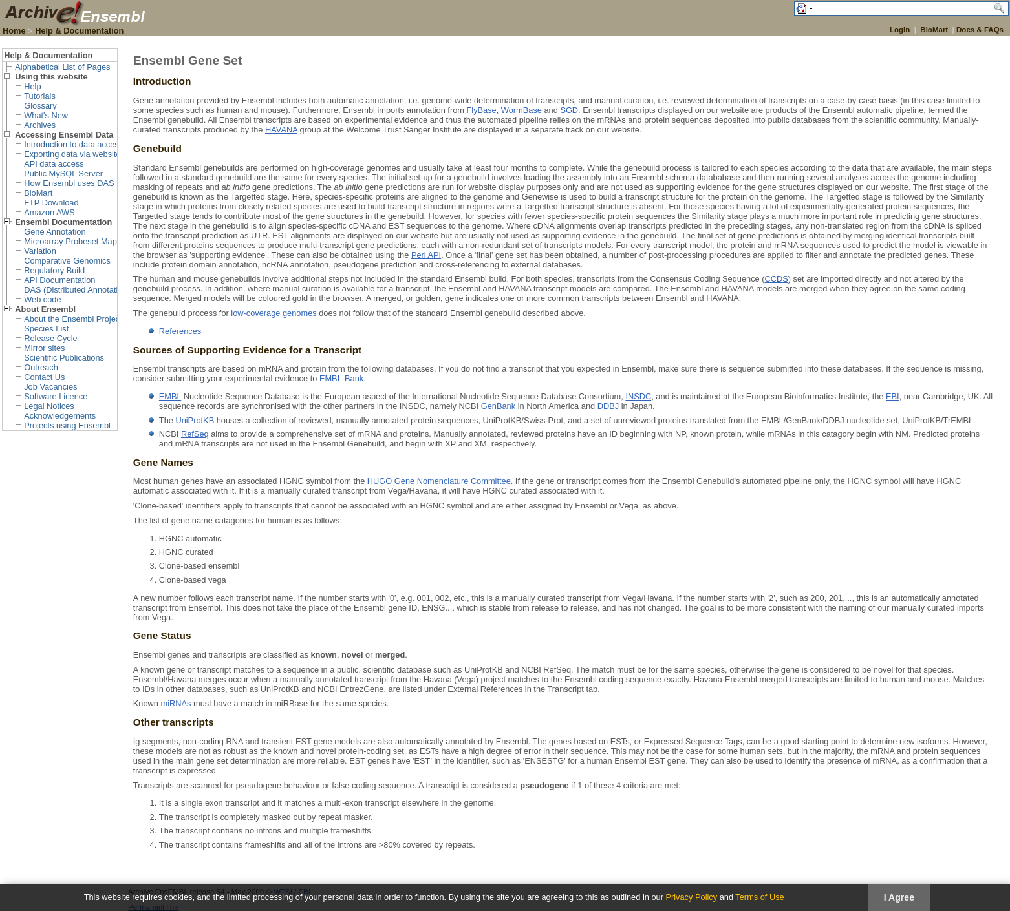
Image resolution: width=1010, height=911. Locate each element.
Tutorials (40, 96)
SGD (569, 110)
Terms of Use (759, 897)
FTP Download (51, 202)
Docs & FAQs (980, 30)
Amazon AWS (49, 212)
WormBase (521, 110)
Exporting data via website (72, 154)
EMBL (170, 396)
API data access (53, 164)
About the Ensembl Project (73, 319)
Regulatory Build (54, 270)
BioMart (934, 30)
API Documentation (59, 280)
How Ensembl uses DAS (69, 183)
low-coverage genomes (273, 313)
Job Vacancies (50, 387)
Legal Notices (49, 406)
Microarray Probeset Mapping (78, 241)
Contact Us (44, 377)
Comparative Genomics (67, 261)
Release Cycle (51, 338)
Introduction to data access (73, 144)
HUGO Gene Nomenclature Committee (439, 481)
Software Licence (55, 396)
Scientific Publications (64, 357)
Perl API (426, 255)
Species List (46, 328)
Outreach (41, 367)
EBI (892, 396)
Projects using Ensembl (67, 425)
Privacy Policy (691, 897)
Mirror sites (44, 348)
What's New (46, 115)
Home (14, 31)
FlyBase (481, 110)
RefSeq (195, 434)
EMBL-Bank (341, 378)
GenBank (498, 406)
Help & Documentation (79, 31)
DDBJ (608, 406)
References (180, 331)
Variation (40, 251)
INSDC (638, 396)
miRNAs (176, 703)
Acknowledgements (60, 416)
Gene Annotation (54, 231)
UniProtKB (194, 420)
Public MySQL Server (63, 173)
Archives (40, 125)
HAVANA (281, 129)
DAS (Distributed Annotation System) (92, 290)
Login (900, 30)
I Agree (899, 897)
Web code (42, 299)
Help (32, 86)
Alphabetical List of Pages (62, 67)
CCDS (776, 279)
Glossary (40, 105)
